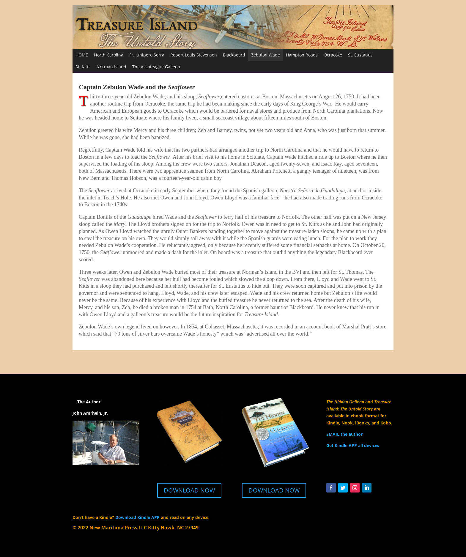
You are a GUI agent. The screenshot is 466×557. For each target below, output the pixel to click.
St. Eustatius (360, 55)
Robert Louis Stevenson (193, 55)
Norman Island (111, 67)
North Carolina (108, 55)
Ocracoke (333, 55)
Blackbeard (234, 55)
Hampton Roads (302, 55)
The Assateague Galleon (156, 67)
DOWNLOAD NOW (189, 490)
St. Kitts (83, 67)
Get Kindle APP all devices (352, 445)
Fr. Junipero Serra (146, 55)
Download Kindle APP (137, 517)
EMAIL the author (344, 434)
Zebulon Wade (265, 55)
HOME (81, 55)
